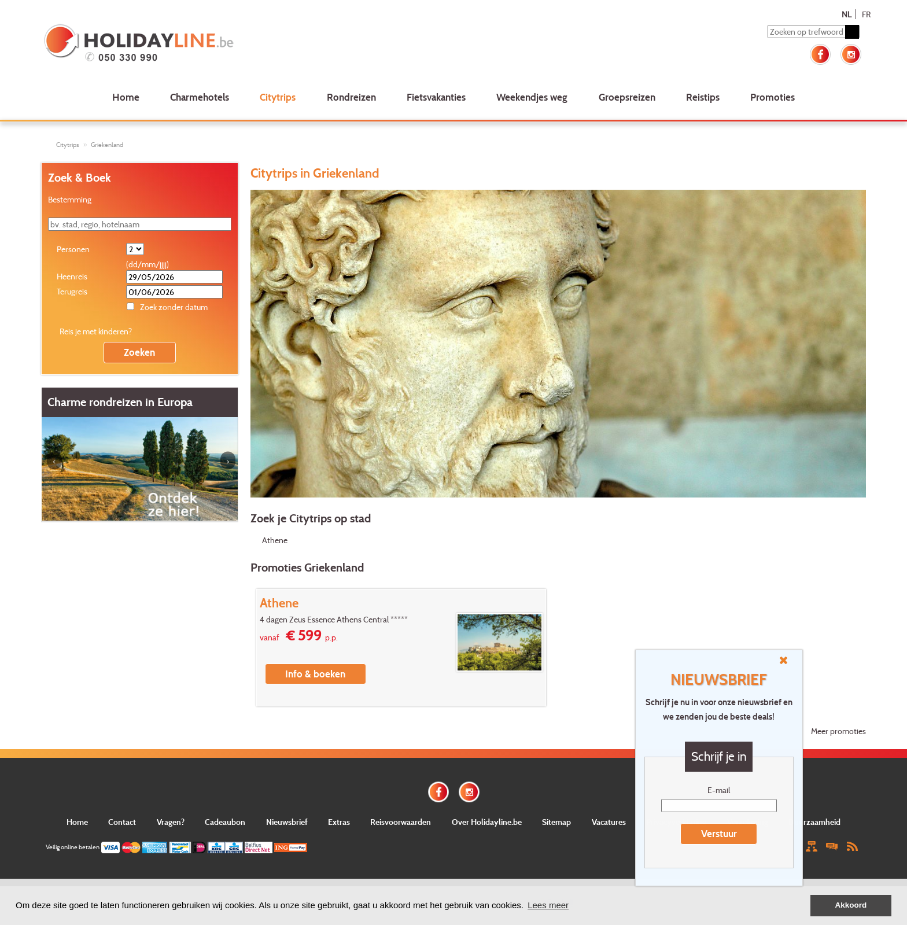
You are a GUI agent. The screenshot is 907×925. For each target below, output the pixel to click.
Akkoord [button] (851, 905)
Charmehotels (199, 97)
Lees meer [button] (548, 905)
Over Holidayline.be (487, 822)
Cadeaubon (225, 822)
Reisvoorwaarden (400, 822)
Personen (73, 249)
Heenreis (72, 276)
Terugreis (72, 291)
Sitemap (556, 822)
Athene (274, 540)
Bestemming (69, 199)
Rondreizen (351, 97)
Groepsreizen (627, 97)
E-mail (718, 790)
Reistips (703, 97)
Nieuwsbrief (287, 822)
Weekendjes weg (531, 97)
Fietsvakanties (436, 97)
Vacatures (609, 822)
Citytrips (278, 97)
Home (125, 97)
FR (866, 14)
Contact (122, 822)
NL (846, 14)
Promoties (772, 97)
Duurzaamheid (814, 822)
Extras (339, 822)
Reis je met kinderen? (96, 331)
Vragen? (171, 822)
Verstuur (719, 833)
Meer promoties (838, 731)
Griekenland (107, 145)
